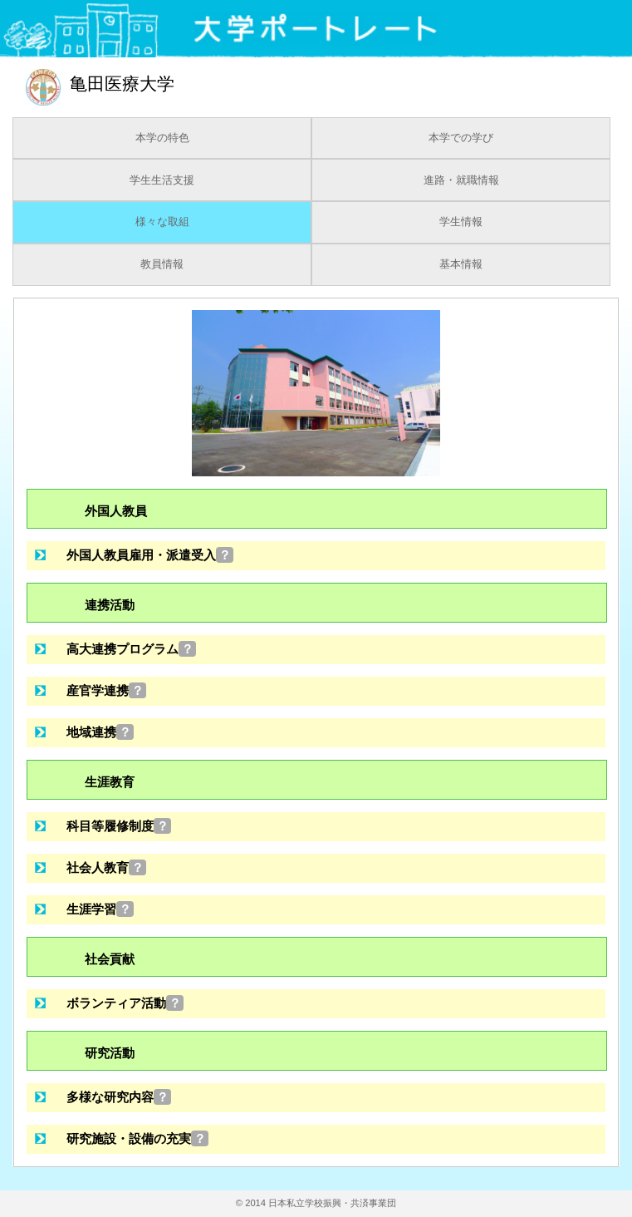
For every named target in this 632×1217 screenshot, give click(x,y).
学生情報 (461, 222)
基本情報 (461, 264)
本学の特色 (162, 138)
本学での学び (461, 138)
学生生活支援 (162, 180)
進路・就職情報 (461, 180)
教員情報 (162, 264)
